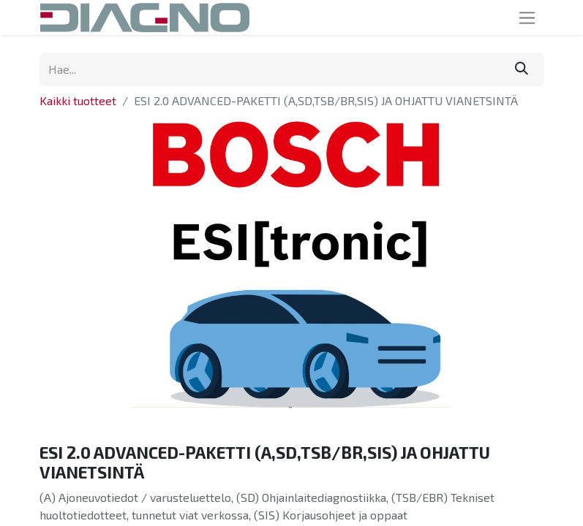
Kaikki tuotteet (78, 100)
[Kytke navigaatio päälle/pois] (527, 17)
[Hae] (521, 69)
